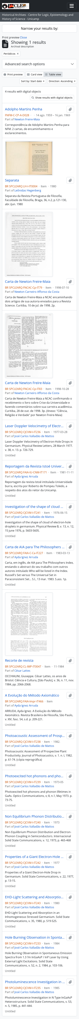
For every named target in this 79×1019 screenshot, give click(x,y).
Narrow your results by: (39, 28)
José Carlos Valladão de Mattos (34, 436)
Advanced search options (25, 64)
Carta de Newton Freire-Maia (27, 282)
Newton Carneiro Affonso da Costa (36, 292)
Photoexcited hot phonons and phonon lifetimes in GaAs (35, 776)
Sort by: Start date (31, 81)
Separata (12, 180)
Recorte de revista (19, 660)
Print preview (13, 74)
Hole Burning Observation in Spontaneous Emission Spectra (35, 937)
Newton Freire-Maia (27, 119)
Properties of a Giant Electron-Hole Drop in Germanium (35, 857)
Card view (34, 74)
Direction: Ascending (61, 81)
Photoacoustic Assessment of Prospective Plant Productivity (35, 736)
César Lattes (22, 671)
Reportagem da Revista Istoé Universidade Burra (35, 466)
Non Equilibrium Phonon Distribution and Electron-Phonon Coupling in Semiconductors (35, 816)
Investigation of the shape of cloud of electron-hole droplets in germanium (35, 507)
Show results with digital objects (52, 97)
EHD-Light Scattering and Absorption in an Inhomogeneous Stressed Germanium (35, 897)
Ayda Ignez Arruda (26, 476)
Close (23, 37)
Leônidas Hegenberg (27, 190)
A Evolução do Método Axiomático (32, 695)
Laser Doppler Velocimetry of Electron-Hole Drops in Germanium (35, 426)
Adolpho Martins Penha (23, 109)
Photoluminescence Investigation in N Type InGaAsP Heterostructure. (35, 982)
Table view (53, 74)
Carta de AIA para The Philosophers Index (35, 547)
